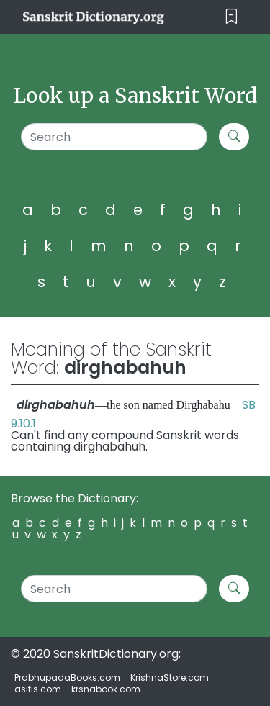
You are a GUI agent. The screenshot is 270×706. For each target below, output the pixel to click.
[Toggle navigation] (231, 16)
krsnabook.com (105, 689)
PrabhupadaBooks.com (67, 677)
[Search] (114, 136)
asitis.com (37, 689)
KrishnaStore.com (169, 677)
